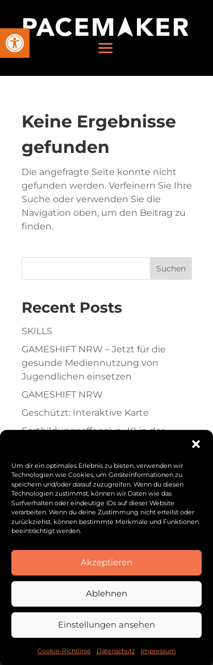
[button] (196, 449)
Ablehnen (106, 599)
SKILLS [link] (37, 331)
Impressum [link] (158, 656)
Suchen (171, 268)
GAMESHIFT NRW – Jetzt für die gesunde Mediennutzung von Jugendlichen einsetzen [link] (94, 363)
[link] (15, 43)
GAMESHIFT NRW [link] (62, 394)
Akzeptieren (106, 567)
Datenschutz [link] (116, 656)
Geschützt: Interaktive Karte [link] (85, 412)
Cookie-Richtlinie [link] (64, 656)
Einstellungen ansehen (106, 630)
